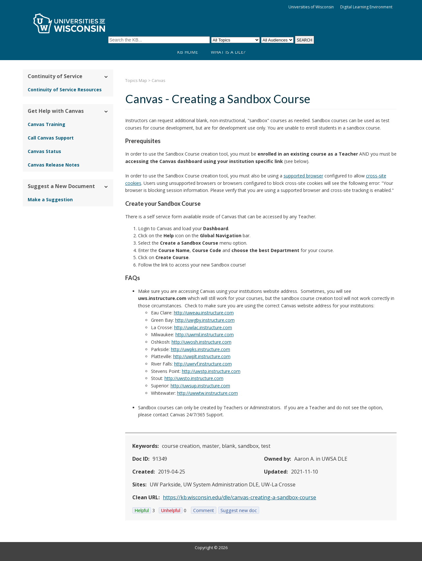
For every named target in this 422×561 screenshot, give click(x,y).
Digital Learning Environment (366, 7)
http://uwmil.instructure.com (204, 334)
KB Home (187, 52)
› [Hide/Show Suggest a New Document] (106, 187)
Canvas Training (46, 124)
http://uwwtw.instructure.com (207, 393)
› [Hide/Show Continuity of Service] (106, 77)
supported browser (303, 176)
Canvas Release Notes (54, 165)
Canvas (158, 80)
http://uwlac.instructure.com (203, 327)
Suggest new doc (238, 510)
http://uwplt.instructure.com (201, 356)
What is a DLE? (228, 52)
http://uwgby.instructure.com (205, 320)
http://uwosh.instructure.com (201, 342)
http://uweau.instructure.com (204, 313)
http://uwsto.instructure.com (193, 378)
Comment (203, 510)
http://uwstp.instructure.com (211, 371)
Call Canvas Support (51, 138)
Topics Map (136, 80)
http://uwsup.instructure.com (200, 386)
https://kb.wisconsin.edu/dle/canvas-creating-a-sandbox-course (239, 497)
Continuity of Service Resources (65, 89)
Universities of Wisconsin (311, 7)
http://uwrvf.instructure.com (203, 364)
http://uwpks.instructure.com (200, 349)
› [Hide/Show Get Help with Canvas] (106, 112)
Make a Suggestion (50, 199)
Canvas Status (44, 151)
